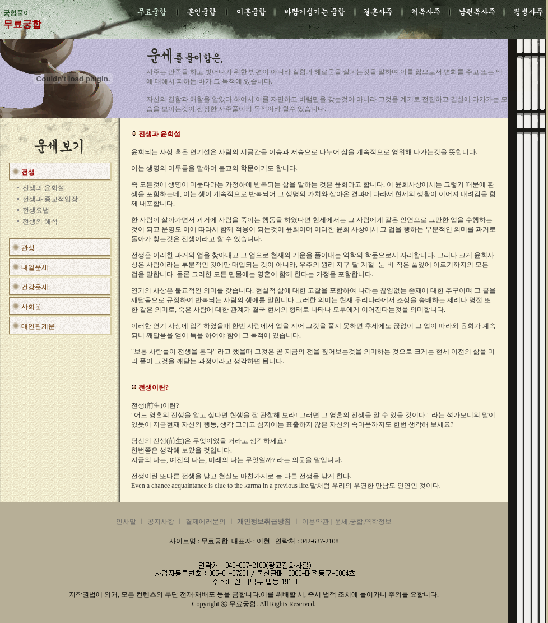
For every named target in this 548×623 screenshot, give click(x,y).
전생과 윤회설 (43, 188)
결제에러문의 (205, 521)
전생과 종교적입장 (50, 199)
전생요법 (35, 210)
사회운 (31, 307)
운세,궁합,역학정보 (363, 521)
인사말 (126, 521)
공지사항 (160, 521)
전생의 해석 (40, 221)
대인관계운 (38, 326)
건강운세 (34, 287)
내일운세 (34, 267)
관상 (28, 248)
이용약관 (315, 521)
